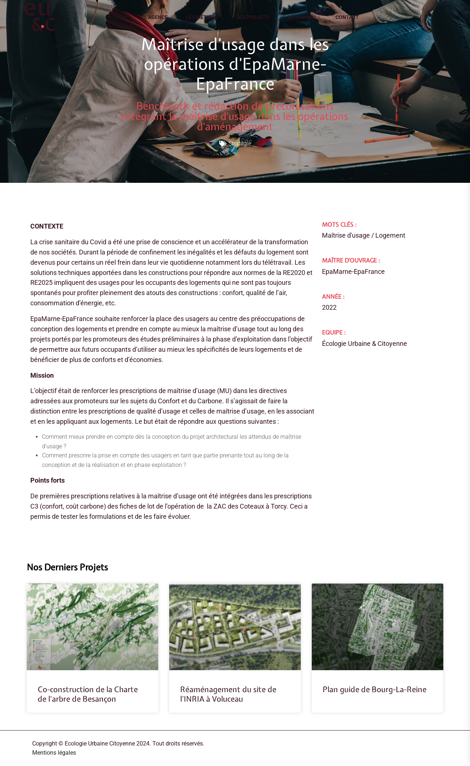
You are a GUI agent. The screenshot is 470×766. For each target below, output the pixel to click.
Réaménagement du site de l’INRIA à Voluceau (228, 694)
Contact (347, 17)
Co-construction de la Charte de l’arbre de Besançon (88, 694)
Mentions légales (54, 752)
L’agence (156, 17)
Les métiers (202, 17)
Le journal (302, 17)
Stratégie (239, 143)
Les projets (252, 17)
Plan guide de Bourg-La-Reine (375, 689)
